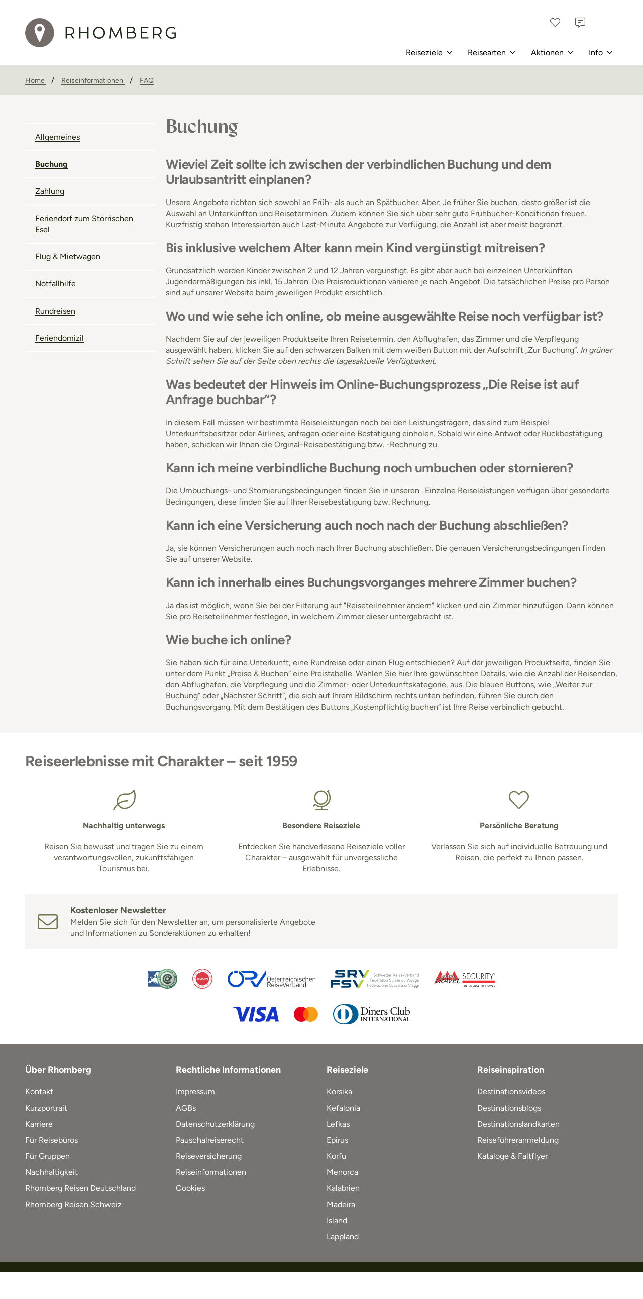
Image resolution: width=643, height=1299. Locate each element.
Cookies (190, 1188)
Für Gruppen (47, 1156)
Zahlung (49, 191)
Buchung (51, 164)
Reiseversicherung (209, 1156)
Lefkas (338, 1124)
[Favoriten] (555, 23)
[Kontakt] (580, 23)
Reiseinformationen (211, 1172)
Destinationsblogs (509, 1108)
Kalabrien (343, 1188)
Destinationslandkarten (518, 1124)
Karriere (39, 1124)
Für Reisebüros (51, 1140)
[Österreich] (605, 23)
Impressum (195, 1091)
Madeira (341, 1204)
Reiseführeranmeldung (518, 1140)
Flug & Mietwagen (67, 256)
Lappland (343, 1236)
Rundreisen (55, 311)
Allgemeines (57, 137)
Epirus (337, 1140)
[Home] (35, 80)
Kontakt (39, 1091)
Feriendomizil (59, 338)
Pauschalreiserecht (210, 1140)
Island (337, 1220)
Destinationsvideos (511, 1091)
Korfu (336, 1156)
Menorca (342, 1172)
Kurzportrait (46, 1108)
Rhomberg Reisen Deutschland (80, 1188)
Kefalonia (343, 1108)
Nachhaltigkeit (51, 1172)
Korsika (339, 1091)
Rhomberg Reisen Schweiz (73, 1204)
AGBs (186, 1108)
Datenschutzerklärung (215, 1124)
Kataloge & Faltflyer (512, 1156)
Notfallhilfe (55, 283)
